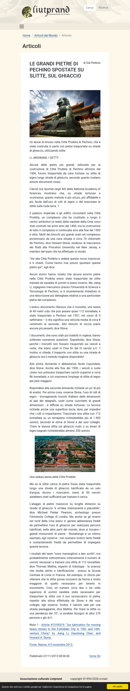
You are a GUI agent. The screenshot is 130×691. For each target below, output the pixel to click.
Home (26, 35)
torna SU (95, 656)
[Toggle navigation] (22, 26)
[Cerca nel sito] (90, 7)
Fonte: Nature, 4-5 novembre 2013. (51, 644)
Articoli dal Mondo (46, 35)
